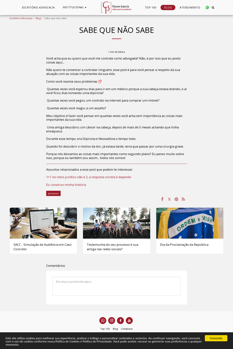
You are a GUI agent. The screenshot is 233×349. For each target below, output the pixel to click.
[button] (75, 7)
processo (53, 193)
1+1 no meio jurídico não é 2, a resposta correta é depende (88, 177)
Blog (38, 18)
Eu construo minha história (66, 184)
